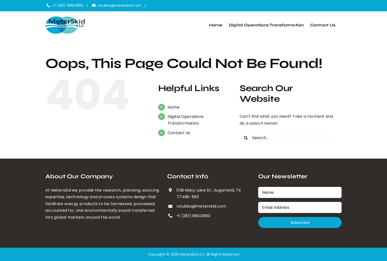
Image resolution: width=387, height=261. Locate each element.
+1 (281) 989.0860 (67, 5)
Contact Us (179, 133)
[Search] (246, 137)
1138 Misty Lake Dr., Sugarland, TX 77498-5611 (208, 193)
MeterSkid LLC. (192, 254)
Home (173, 107)
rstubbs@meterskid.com (119, 5)
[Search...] (286, 137)
